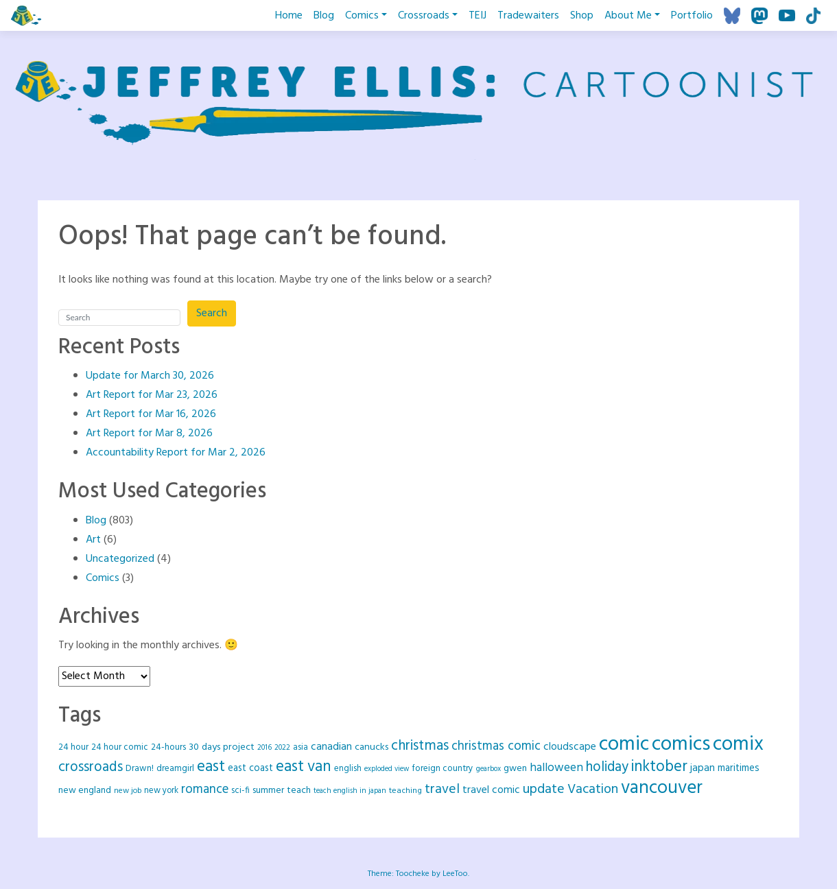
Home (289, 16)
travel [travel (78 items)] (442, 790)
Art (93, 540)
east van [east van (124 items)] (303, 767)
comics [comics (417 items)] (681, 744)
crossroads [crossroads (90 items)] (90, 767)
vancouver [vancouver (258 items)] (662, 788)
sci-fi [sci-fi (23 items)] (240, 790)
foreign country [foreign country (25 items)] (442, 768)
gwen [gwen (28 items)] (515, 769)
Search (211, 313)
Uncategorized (120, 559)
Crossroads (423, 16)
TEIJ (477, 16)
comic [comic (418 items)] (624, 744)
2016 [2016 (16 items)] (264, 748)
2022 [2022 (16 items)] (282, 748)
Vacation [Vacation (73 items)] (592, 790)
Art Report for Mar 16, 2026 (151, 414)
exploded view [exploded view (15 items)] (386, 769)
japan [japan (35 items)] (702, 768)
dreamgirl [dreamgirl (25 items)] (175, 768)
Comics (362, 16)
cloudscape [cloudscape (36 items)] (569, 747)
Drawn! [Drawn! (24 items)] (140, 768)
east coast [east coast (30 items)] (250, 769)
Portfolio (692, 16)
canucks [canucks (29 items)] (371, 747)
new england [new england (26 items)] (84, 790)
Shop (581, 16)
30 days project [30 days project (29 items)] (222, 747)
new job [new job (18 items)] (127, 791)
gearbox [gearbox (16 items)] (488, 769)
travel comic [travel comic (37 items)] (491, 790)
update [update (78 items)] (544, 790)
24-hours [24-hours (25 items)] (168, 747)
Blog (324, 16)
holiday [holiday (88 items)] (607, 767)
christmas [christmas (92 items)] (420, 746)
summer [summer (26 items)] (268, 790)
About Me (628, 16)
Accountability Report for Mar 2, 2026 (176, 453)
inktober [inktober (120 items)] (659, 767)
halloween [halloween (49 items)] (556, 768)
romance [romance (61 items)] (204, 790)
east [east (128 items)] (211, 767)
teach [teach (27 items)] (299, 790)
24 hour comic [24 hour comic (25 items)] (119, 747)
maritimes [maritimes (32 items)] (738, 768)
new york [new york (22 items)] (161, 791)
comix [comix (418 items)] (738, 744)
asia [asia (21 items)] (300, 748)
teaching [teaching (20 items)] (405, 791)
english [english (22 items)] (348, 769)
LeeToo (455, 874)
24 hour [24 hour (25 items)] (73, 747)
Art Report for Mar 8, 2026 (149, 433)
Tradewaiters (528, 16)
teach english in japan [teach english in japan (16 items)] (350, 791)
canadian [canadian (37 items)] (331, 747)
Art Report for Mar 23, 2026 (151, 395)
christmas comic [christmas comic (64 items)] (496, 746)
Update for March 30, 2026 (150, 376)
